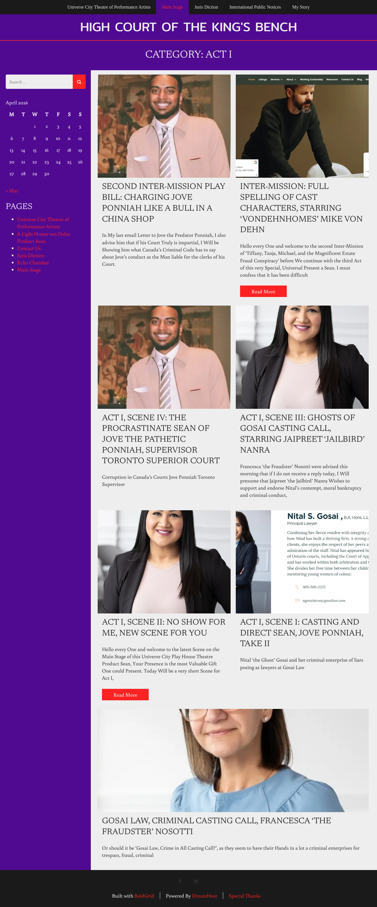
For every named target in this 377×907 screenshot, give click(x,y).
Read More (263, 291)
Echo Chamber (33, 262)
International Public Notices (255, 7)
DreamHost (204, 895)
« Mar (12, 190)
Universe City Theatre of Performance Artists (109, 7)
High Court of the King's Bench (188, 26)
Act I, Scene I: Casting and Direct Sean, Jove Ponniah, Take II (301, 633)
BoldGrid (144, 895)
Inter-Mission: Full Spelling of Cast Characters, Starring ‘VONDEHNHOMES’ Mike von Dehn (301, 208)
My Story (301, 7)
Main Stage (172, 7)
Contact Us (29, 248)
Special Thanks (245, 895)
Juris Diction (206, 7)
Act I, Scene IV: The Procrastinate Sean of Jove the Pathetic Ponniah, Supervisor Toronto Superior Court (161, 440)
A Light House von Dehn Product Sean (43, 237)
